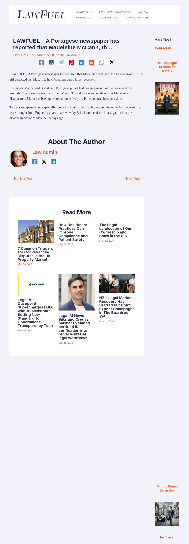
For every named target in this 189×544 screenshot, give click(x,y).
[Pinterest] (71, 62)
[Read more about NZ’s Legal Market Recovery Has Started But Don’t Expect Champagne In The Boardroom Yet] (117, 283)
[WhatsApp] (101, 62)
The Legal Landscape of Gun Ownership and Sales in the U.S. (115, 230)
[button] (89, 12)
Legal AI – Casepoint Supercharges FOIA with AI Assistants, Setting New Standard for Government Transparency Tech (35, 313)
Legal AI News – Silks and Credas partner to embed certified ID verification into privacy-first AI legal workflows (74, 326)
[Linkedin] (81, 62)
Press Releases (24, 55)
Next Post (134, 178)
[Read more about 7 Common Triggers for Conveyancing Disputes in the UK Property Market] (36, 231)
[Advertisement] (167, 179)
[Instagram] (51, 62)
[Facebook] (41, 62)
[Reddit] (91, 62)
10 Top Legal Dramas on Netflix (167, 67)
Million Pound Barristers (167, 488)
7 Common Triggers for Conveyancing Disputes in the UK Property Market (35, 254)
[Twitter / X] (111, 62)
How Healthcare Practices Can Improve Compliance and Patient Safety (73, 232)
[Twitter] (61, 62)
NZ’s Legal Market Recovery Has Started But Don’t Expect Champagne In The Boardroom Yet (117, 307)
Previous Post (21, 178)
